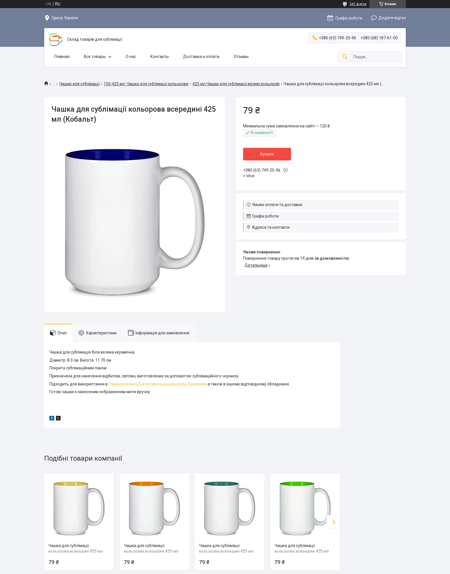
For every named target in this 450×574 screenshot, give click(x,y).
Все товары (95, 56)
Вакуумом (197, 384)
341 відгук (358, 4)
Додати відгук (392, 17)
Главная (61, 56)
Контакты (159, 56)
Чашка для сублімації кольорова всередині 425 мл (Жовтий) (76, 551)
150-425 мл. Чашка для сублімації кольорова (146, 84)
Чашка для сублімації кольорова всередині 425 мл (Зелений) (226, 551)
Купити (267, 154)
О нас (131, 56)
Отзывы (241, 56)
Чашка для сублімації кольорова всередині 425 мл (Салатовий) (302, 551)
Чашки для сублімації (79, 84)
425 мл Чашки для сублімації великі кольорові (236, 84)
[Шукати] (345, 57)
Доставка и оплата (201, 56)
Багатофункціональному (162, 384)
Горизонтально (122, 384)
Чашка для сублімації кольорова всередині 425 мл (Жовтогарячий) (151, 551)
